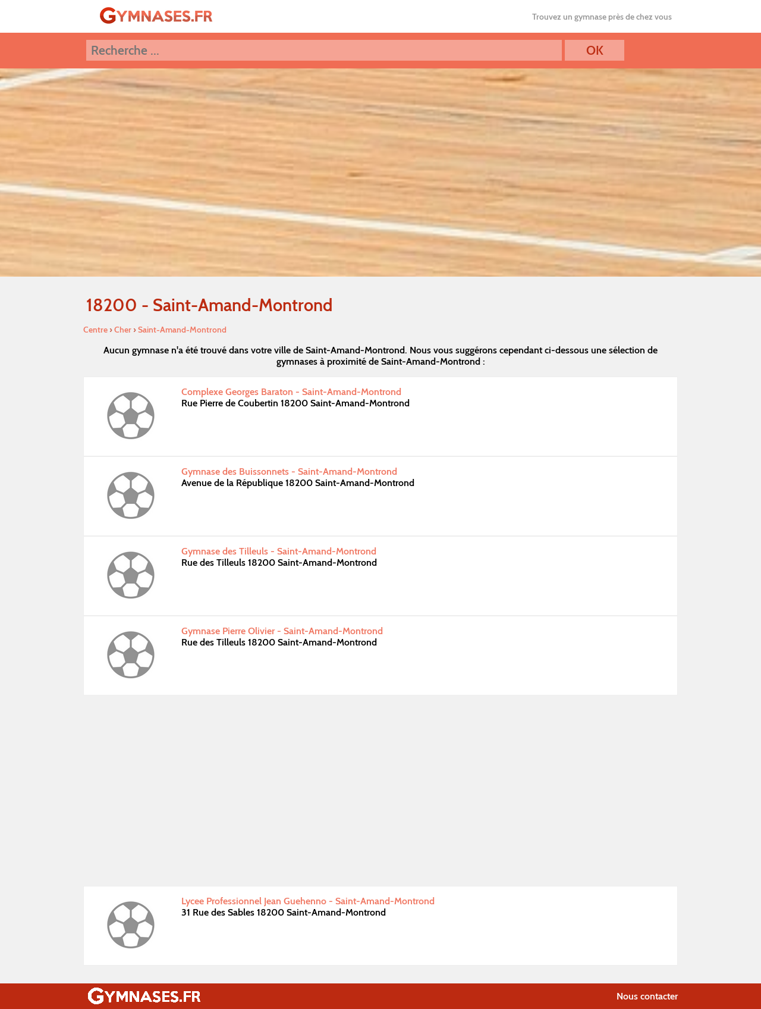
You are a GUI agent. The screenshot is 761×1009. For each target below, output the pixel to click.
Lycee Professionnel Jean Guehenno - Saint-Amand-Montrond (308, 901)
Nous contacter (647, 996)
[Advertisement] (380, 790)
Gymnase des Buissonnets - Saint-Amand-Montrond (289, 471)
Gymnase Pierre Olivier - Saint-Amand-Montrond (282, 631)
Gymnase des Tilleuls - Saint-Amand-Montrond (278, 551)
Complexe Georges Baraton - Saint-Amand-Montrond (291, 391)
